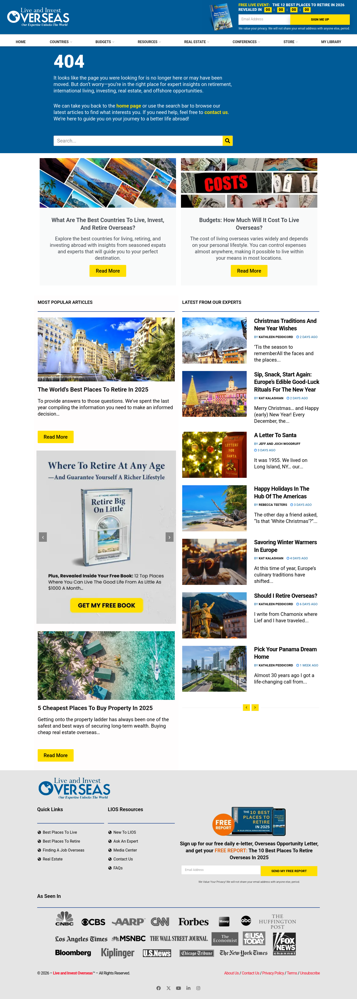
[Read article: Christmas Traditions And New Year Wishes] (214, 340)
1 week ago (307, 665)
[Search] (228, 141)
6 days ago (307, 604)
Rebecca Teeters (273, 505)
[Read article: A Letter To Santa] (214, 455)
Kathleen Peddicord (276, 337)
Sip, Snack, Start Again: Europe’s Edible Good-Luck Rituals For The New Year (286, 382)
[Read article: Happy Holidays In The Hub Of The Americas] (214, 508)
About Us (231, 972)
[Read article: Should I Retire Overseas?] (214, 615)
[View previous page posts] (246, 707)
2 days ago (307, 337)
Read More (108, 271)
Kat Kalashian (271, 398)
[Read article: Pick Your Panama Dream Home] (214, 669)
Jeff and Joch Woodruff (279, 444)
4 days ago (297, 558)
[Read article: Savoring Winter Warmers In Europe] (214, 562)
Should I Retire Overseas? (285, 596)
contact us (216, 112)
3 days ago (264, 450)
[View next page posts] (255, 707)
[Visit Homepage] (37, 17)
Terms (292, 972)
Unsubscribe (310, 972)
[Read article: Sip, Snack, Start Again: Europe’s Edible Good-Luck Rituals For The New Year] (214, 394)
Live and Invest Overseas (73, 972)
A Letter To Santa (275, 435)
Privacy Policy (273, 972)
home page (129, 106)
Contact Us (250, 972)
